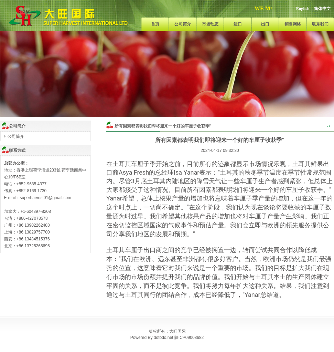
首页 (155, 24)
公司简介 (182, 24)
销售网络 (292, 24)
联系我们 (320, 24)
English (303, 8)
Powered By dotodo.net (151, 337)
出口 (265, 24)
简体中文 (322, 8)
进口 (238, 24)
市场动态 (210, 24)
